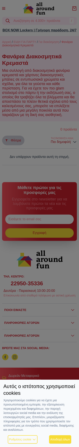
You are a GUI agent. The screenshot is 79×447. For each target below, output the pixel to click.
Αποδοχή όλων (60, 439)
